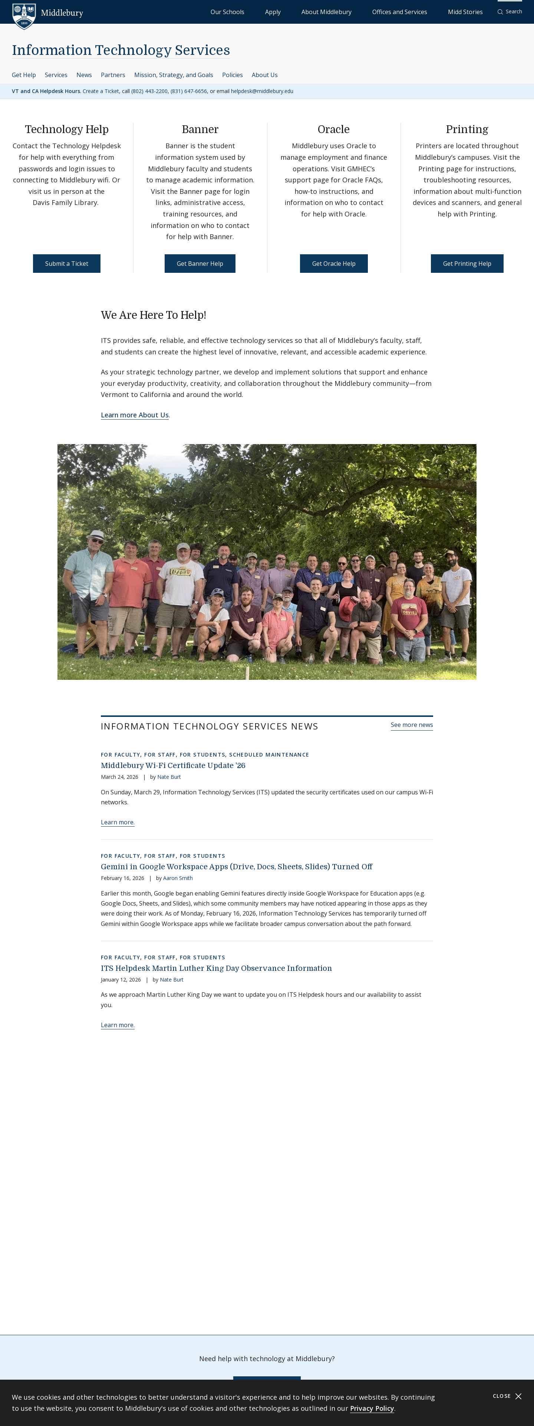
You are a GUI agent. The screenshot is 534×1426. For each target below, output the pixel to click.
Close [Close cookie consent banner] (507, 1396)
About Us (265, 75)
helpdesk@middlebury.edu (262, 91)
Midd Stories (473, 11)
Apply (333, 11)
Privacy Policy (372, 1408)
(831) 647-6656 (189, 91)
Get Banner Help (200, 263)
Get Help (24, 75)
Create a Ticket (101, 91)
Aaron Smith (178, 877)
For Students (202, 754)
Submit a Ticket (66, 263)
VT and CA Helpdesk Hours (46, 91)
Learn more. (118, 822)
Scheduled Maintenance (269, 754)
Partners (113, 75)
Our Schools (304, 11)
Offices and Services (425, 11)
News (84, 75)
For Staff (160, 754)
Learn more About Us (135, 414)
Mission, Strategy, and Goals (173, 75)
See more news (412, 725)
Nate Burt (169, 776)
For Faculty (120, 754)
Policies (232, 75)
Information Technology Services (121, 50)
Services (56, 75)
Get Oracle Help (334, 263)
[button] (510, 11)
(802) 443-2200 (149, 91)
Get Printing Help (467, 263)
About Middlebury (370, 11)
